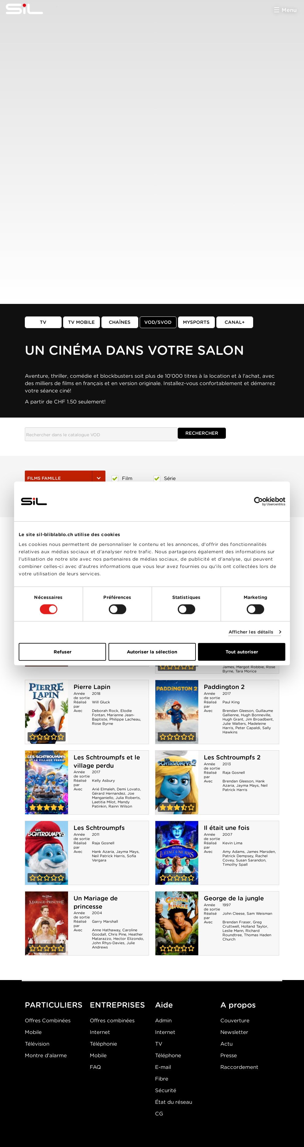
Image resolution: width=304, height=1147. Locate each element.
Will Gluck (101, 702)
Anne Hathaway (106, 930)
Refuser (62, 651)
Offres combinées (112, 1020)
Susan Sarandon (250, 860)
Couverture (234, 1020)
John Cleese (233, 913)
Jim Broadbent (259, 719)
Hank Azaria (103, 851)
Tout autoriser (242, 651)
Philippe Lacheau (124, 719)
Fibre (161, 1079)
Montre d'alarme (46, 1055)
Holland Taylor (254, 926)
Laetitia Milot (104, 802)
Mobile (33, 1032)
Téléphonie (103, 1044)
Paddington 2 (224, 687)
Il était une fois (226, 827)
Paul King (231, 702)
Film (122, 478)
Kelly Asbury (103, 780)
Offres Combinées (47, 1020)
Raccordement (239, 1067)
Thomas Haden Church (246, 937)
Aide (164, 1004)
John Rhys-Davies (108, 943)
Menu (289, 10)
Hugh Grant (232, 719)
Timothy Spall (235, 864)
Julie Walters (234, 723)
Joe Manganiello (113, 795)
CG (159, 1114)
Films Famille (65, 478)
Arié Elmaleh (103, 789)
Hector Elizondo (128, 938)
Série (165, 478)
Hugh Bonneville (255, 715)
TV (43, 322)
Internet (100, 1032)
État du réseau (173, 1102)
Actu (226, 1044)
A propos (238, 1004)
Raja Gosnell (233, 772)
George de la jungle (234, 898)
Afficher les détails (251, 632)
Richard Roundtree (241, 932)
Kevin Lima (232, 843)
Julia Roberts (128, 797)
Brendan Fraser (236, 922)
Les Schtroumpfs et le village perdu (107, 761)
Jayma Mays (247, 785)
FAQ (95, 1067)
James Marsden (261, 851)
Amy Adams (233, 851)
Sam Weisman (259, 913)
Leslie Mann (232, 930)
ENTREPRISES (117, 1004)
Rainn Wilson (120, 806)
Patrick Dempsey (237, 856)
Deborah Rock (105, 710)
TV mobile (81, 322)
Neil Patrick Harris (245, 787)
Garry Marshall (105, 921)
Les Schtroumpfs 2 (232, 757)
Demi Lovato (128, 789)
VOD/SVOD (158, 322)
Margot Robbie (250, 666)
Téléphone (168, 1055)
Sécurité (165, 1090)
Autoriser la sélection (152, 651)
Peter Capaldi (247, 727)
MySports (196, 322)
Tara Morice (245, 671)
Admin (163, 1020)
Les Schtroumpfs (99, 827)
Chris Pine (117, 934)
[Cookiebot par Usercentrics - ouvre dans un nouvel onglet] (258, 501)
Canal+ (235, 322)
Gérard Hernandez (108, 793)
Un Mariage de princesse (96, 902)
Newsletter (234, 1032)
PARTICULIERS (53, 1004)
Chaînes (120, 322)
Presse (228, 1055)
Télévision (37, 1044)
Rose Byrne (102, 723)
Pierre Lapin (92, 687)
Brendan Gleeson (237, 710)
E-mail (163, 1067)
